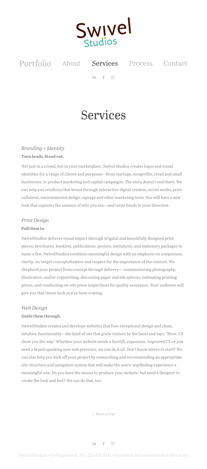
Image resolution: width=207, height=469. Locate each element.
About (71, 63)
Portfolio (35, 63)
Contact (176, 63)
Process (141, 63)
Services (105, 63)
